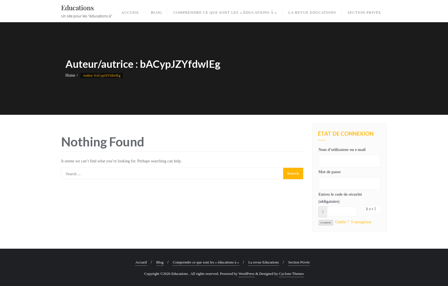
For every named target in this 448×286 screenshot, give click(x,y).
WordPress (247, 273)
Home (70, 75)
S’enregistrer (361, 222)
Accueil (141, 262)
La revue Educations (263, 262)
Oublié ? (342, 222)
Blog (159, 262)
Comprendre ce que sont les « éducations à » (206, 262)
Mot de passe (330, 172)
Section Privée (299, 262)
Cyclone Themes (291, 273)
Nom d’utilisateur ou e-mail (342, 150)
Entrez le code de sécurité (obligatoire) (340, 198)
